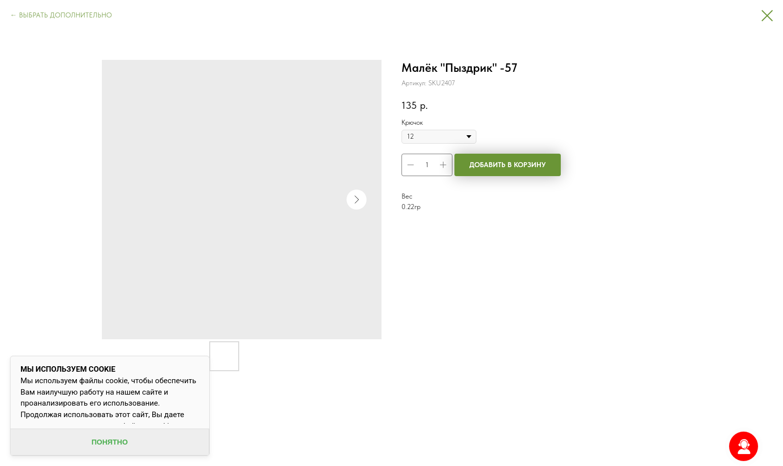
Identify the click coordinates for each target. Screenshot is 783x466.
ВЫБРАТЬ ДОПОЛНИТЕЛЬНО (65, 15)
